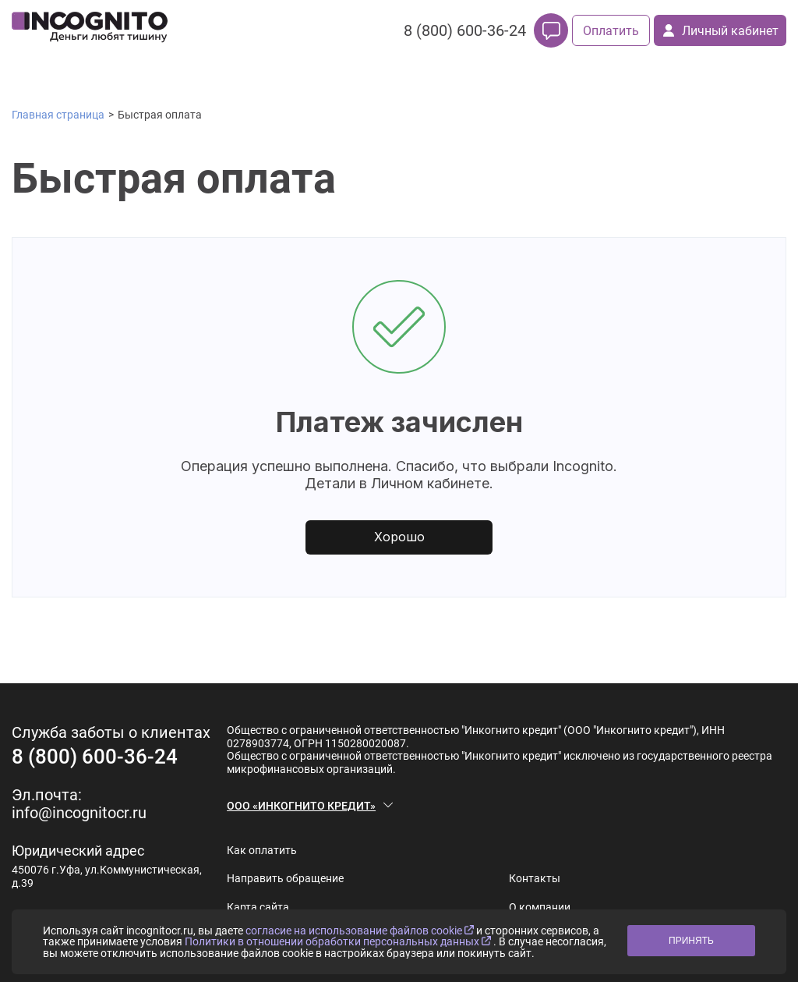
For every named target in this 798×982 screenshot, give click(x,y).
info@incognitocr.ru (79, 812)
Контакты (534, 878)
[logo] (90, 30)
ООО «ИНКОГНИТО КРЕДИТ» (301, 805)
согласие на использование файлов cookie (360, 930)
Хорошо (399, 536)
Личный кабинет (720, 30)
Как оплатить (262, 850)
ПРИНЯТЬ (691, 940)
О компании (539, 907)
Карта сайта (258, 907)
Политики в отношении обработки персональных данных (339, 941)
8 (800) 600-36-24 (465, 30)
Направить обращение (285, 878)
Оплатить (611, 30)
